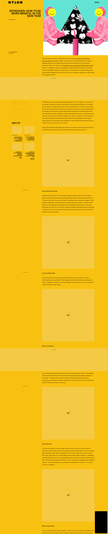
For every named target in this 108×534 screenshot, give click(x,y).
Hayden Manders (13, 52)
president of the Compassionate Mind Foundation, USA (78, 65)
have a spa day (79, 58)
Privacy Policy (19, 118)
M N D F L (60, 113)
